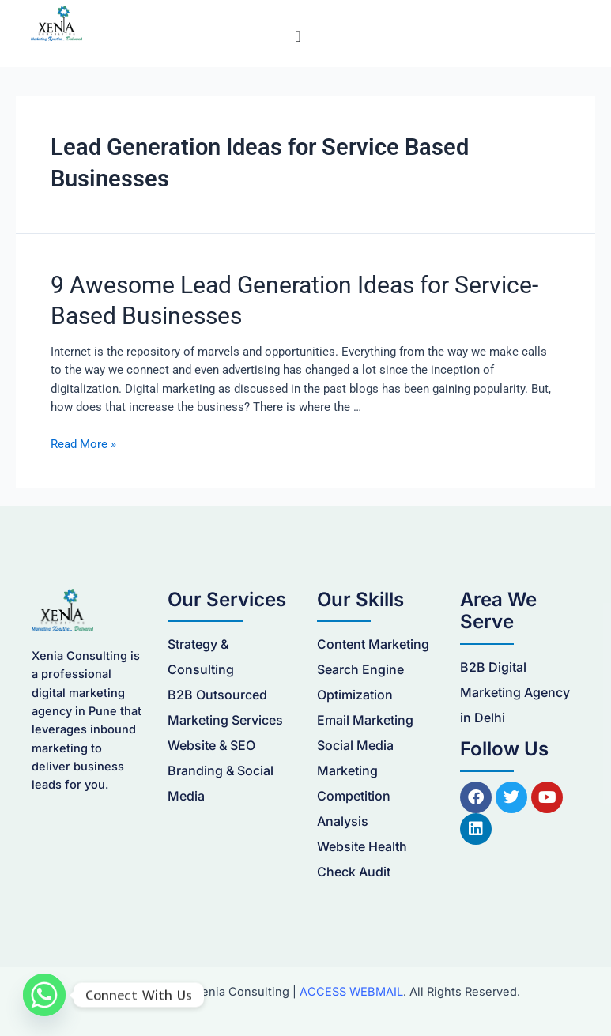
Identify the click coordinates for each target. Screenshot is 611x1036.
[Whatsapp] (44, 995)
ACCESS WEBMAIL (351, 992)
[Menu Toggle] (297, 36)
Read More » (83, 444)
